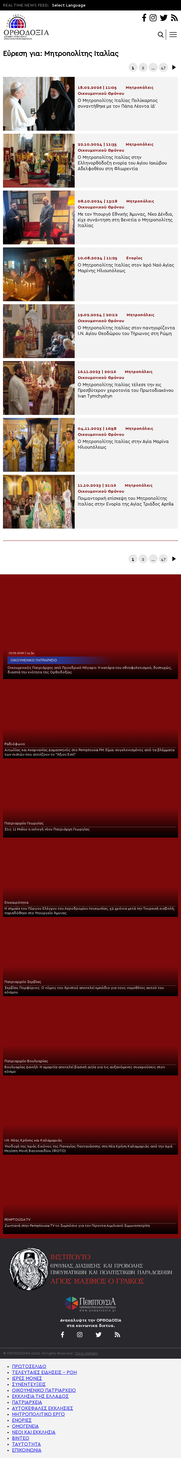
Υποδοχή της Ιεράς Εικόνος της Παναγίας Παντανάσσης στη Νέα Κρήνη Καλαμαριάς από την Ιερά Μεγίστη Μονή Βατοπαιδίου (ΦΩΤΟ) (88, 1149)
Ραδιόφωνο (14, 744)
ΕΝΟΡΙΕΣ (22, 1420)
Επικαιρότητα (16, 902)
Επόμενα (173, 67)
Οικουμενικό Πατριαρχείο (33, 660)
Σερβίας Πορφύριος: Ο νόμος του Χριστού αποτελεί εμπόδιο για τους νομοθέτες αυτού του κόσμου (84, 990)
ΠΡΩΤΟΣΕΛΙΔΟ (29, 1366)
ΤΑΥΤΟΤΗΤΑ (26, 1444)
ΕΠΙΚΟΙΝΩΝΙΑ (27, 1450)
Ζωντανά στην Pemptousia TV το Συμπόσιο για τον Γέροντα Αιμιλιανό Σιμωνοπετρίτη (77, 1225)
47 (163, 68)
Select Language (68, 5)
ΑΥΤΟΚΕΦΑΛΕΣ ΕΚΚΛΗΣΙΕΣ (42, 1408)
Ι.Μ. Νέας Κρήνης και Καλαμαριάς (33, 1140)
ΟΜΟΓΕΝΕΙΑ (25, 1426)
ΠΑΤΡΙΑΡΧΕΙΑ (27, 1402)
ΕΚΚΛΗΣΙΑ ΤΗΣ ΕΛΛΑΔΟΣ (40, 1396)
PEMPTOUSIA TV (17, 1219)
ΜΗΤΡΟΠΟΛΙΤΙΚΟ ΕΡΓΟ (38, 1414)
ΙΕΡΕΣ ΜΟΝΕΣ (27, 1378)
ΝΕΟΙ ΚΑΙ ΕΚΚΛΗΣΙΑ (34, 1432)
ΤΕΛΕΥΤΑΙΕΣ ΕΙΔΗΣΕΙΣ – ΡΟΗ (44, 1372)
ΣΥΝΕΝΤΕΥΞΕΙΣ (29, 1384)
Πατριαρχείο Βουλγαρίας (26, 1061)
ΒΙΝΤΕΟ (20, 1438)
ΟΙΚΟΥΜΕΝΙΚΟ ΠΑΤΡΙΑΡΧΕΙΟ (44, 1390)
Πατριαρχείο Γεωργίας (24, 823)
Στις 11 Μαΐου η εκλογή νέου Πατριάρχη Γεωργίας (47, 829)
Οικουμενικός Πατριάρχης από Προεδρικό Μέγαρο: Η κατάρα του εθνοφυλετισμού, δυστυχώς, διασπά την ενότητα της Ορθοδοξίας (89, 670)
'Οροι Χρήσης (86, 1353)
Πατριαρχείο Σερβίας (22, 982)
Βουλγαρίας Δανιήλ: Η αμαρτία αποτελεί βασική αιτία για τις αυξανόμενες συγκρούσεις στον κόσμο (84, 1069)
